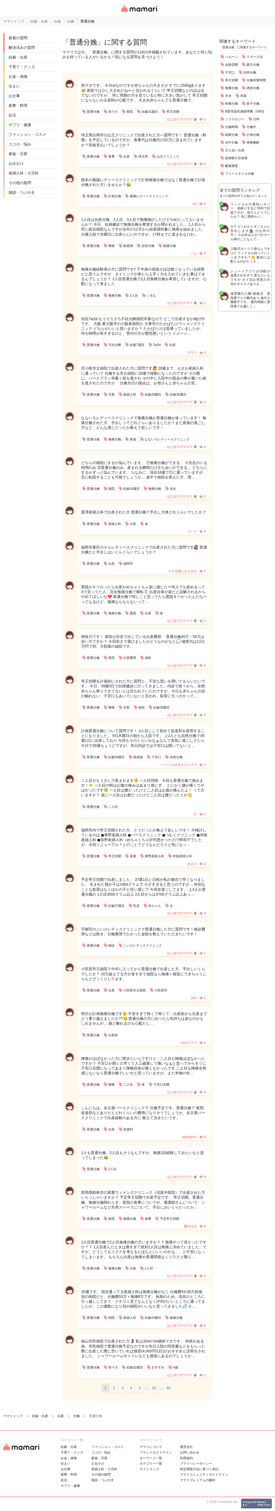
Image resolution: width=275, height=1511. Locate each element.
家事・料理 (18, 105)
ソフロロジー (234, 119)
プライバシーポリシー (196, 1463)
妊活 (12, 115)
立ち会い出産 (234, 150)
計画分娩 (253, 135)
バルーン (231, 57)
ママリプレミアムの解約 (197, 1480)
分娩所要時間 (256, 80)
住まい (14, 86)
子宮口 (230, 72)
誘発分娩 (253, 88)
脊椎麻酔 (253, 142)
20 (154, 1388)
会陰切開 (231, 65)
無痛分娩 (231, 88)
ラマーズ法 (255, 57)
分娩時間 (231, 127)
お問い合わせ (189, 1452)
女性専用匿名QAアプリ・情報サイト (139, 12)
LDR (256, 119)
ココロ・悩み (20, 144)
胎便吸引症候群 (236, 158)
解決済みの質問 (22, 47)
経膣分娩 (231, 135)
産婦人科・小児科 (24, 173)
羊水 (228, 96)
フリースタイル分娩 (239, 174)
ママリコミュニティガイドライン (204, 1474)
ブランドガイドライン (156, 1452)
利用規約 (186, 1458)
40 (168, 1388)
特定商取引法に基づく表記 (199, 1469)
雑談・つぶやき (22, 192)
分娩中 (251, 127)
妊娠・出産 (18, 57)
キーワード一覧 (151, 1458)
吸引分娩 (253, 65)
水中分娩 (231, 142)
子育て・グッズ (22, 67)
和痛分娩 (231, 103)
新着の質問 (18, 38)
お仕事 (14, 96)
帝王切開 (231, 80)
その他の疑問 (20, 183)
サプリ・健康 (20, 125)
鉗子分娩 (253, 103)
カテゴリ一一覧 (151, 1463)
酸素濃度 (231, 166)
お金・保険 (18, 76)
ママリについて (151, 1447)
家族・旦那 (18, 154)
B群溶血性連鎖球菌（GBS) (244, 111)
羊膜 (243, 96)
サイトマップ (149, 1469)
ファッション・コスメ (27, 134)
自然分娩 (249, 72)
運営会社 (186, 1447)
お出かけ (16, 163)
